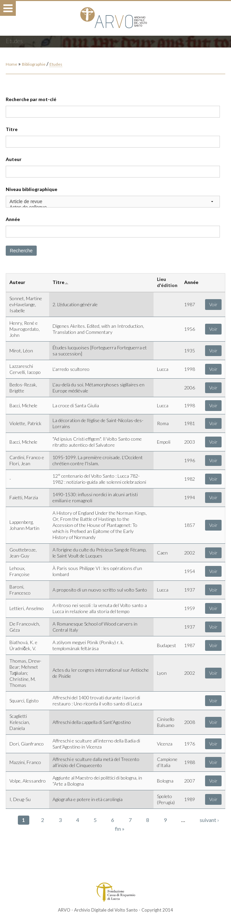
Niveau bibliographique (31, 189)
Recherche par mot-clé (31, 99)
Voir (213, 304)
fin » (120, 828)
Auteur (14, 159)
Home (11, 64)
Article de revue (113, 201)
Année (13, 219)
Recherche (21, 250)
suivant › (209, 820)
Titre (12, 129)
